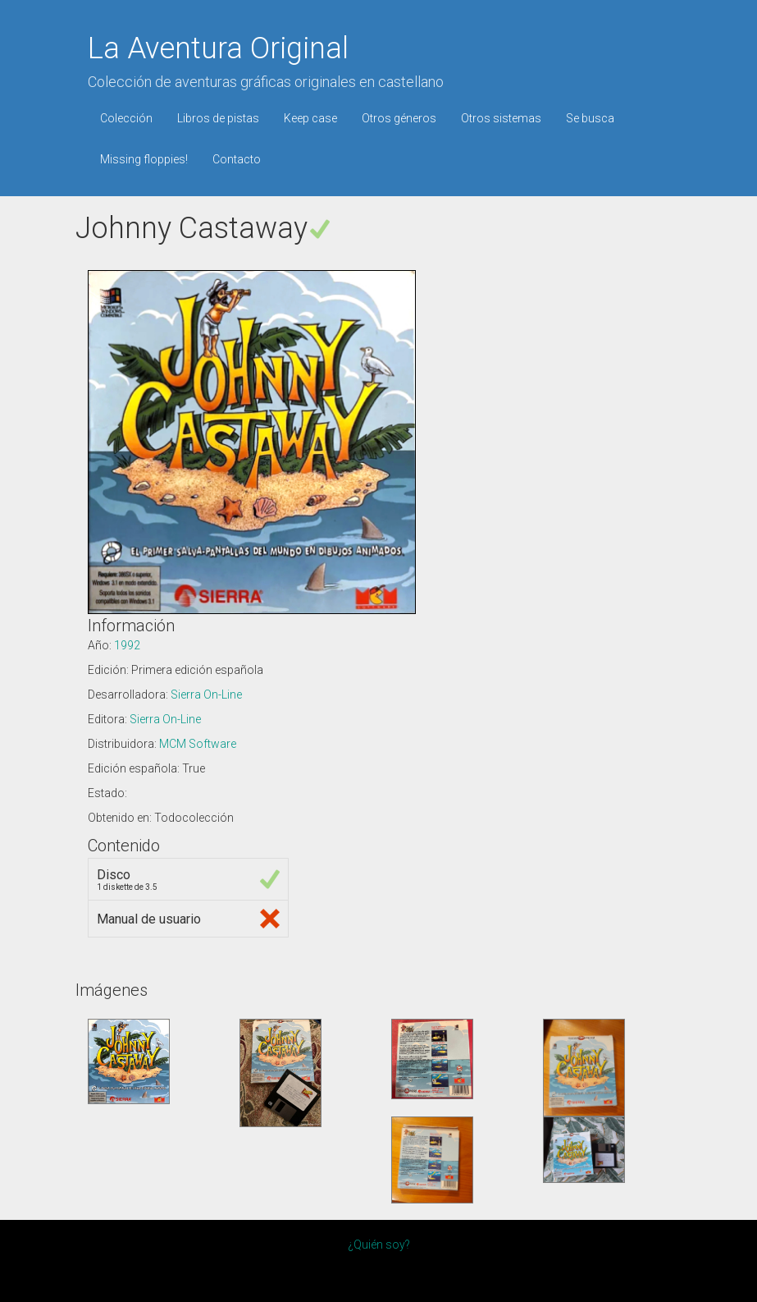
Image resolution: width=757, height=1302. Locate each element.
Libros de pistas (218, 118)
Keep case (310, 118)
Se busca (590, 118)
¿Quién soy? (379, 1244)
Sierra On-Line (206, 694)
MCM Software (197, 743)
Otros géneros (399, 118)
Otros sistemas (501, 118)
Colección (126, 118)
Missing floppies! (144, 159)
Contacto (236, 159)
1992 (127, 645)
